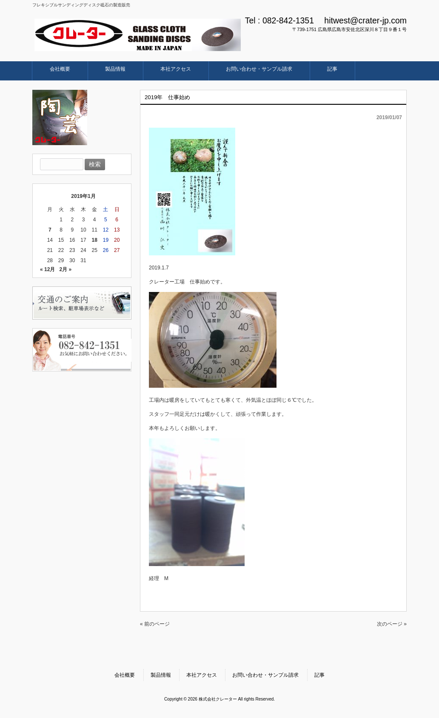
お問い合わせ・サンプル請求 (265, 675)
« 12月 (47, 269)
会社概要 (124, 675)
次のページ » (392, 624)
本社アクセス (201, 675)
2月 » (65, 269)
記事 (319, 675)
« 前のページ (155, 624)
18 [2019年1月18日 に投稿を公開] (94, 240)
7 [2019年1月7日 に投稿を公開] (49, 230)
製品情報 (161, 675)
